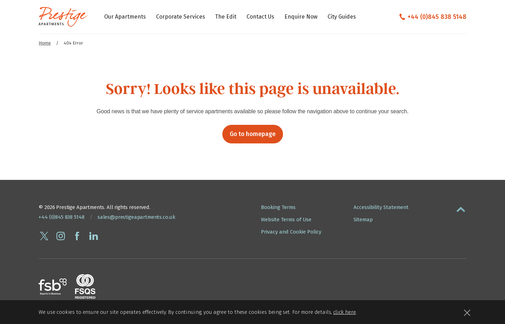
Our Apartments (125, 16)
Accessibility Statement (381, 207)
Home (45, 43)
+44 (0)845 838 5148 (437, 17)
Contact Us (260, 16)
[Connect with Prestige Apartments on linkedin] (93, 236)
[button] (460, 208)
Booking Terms (278, 207)
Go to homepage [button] (253, 134)
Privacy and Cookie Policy (291, 232)
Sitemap (363, 219)
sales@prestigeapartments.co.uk (136, 217)
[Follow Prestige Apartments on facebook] (77, 236)
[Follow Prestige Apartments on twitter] (44, 236)
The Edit (225, 16)
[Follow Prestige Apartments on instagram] (60, 236)
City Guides (342, 16)
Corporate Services (180, 16)
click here (344, 312)
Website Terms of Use (286, 219)
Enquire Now (300, 16)
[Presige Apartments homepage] (63, 17)
